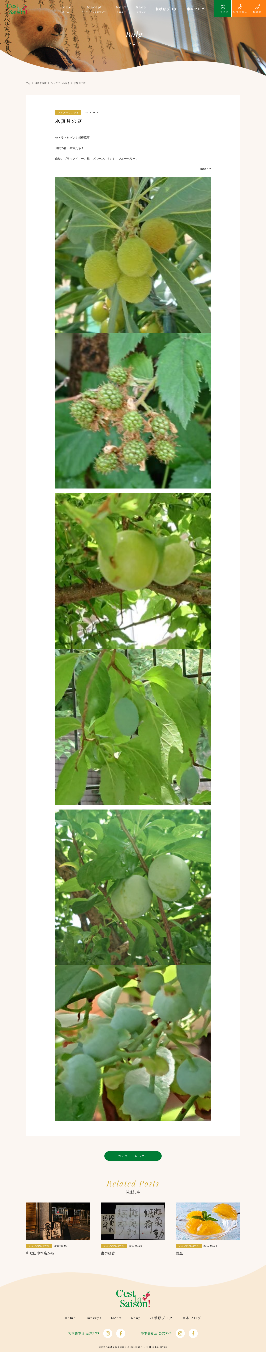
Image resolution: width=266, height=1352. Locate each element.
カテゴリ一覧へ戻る (133, 1156)
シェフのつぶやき (68, 112)
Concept (93, 1317)
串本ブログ (191, 1317)
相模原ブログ (161, 1317)
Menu (116, 1317)
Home (70, 1317)
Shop (136, 1317)
